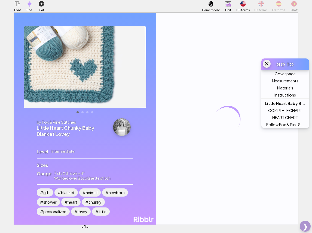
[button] (17, 4)
